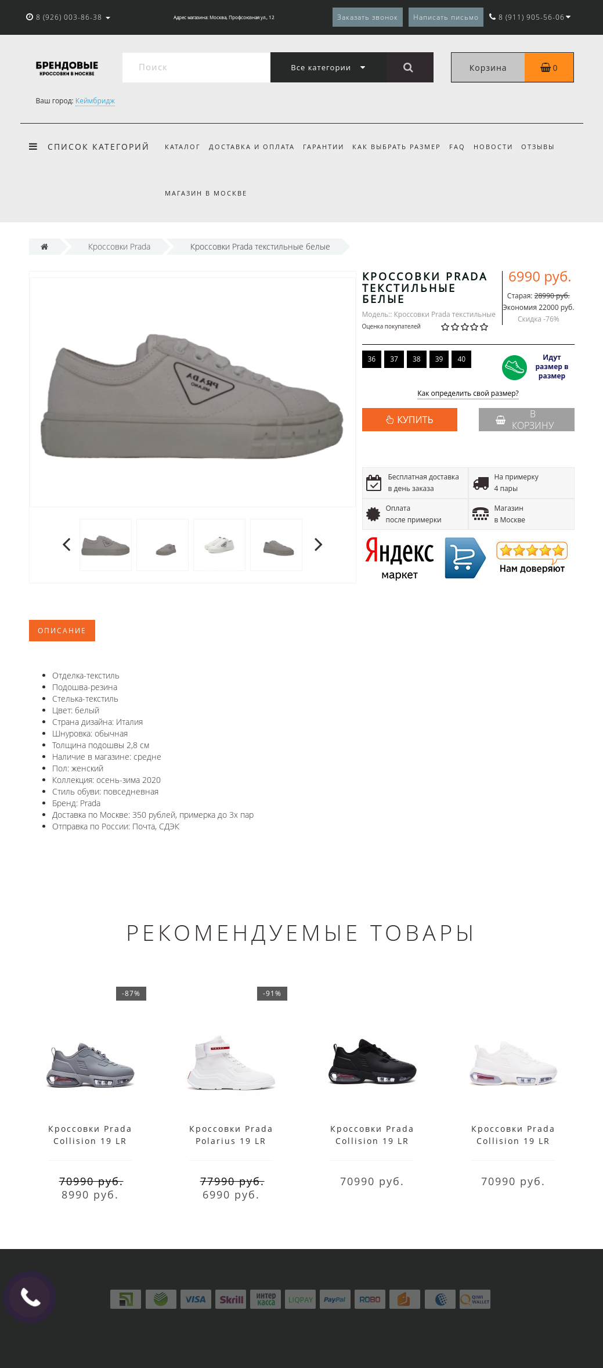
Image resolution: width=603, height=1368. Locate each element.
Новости (502, 146)
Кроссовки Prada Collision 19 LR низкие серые (90, 1140)
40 (461, 359)
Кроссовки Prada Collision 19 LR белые (513, 1140)
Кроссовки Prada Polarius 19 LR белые (231, 1140)
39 (439, 359)
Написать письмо (446, 17)
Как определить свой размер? (468, 393)
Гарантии (327, 146)
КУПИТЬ (415, 419)
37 (394, 359)
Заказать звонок (367, 17)
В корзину (525, 419)
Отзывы (549, 146)
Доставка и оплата (254, 146)
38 (417, 359)
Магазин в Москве (206, 193)
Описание (62, 631)
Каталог (183, 146)
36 (372, 359)
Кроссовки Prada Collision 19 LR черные (372, 1140)
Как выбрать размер (402, 146)
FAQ (465, 146)
